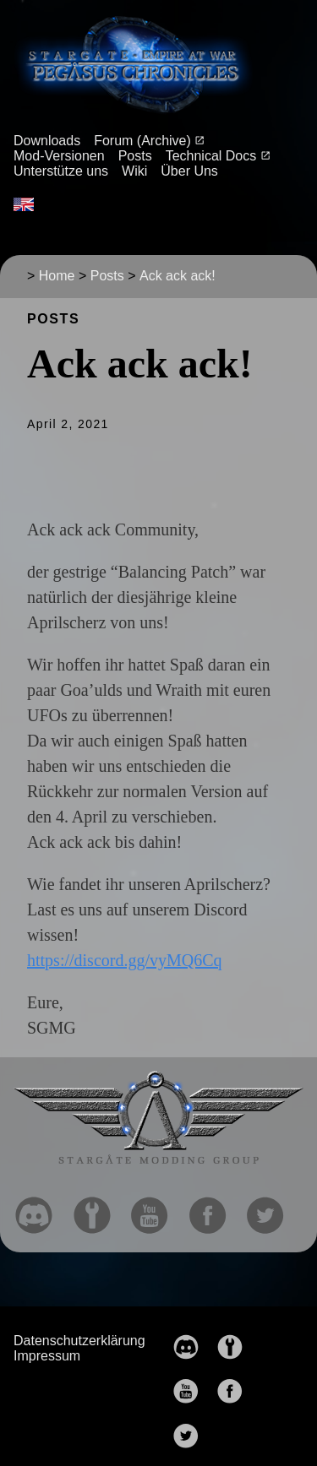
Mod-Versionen (59, 156)
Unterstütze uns (61, 171)
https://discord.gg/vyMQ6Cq (124, 960)
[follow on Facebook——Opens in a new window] (215, 1210)
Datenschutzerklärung (79, 1340)
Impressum (47, 1356)
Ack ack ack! (177, 276)
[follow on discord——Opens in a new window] (41, 1210)
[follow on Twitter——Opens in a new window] (272, 1210)
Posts (135, 156)
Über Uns (189, 171)
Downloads (47, 140)
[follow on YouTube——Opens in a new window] (156, 1210)
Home (57, 276)
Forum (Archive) (144, 140)
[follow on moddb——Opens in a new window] (99, 1210)
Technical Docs (213, 156)
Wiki (134, 171)
